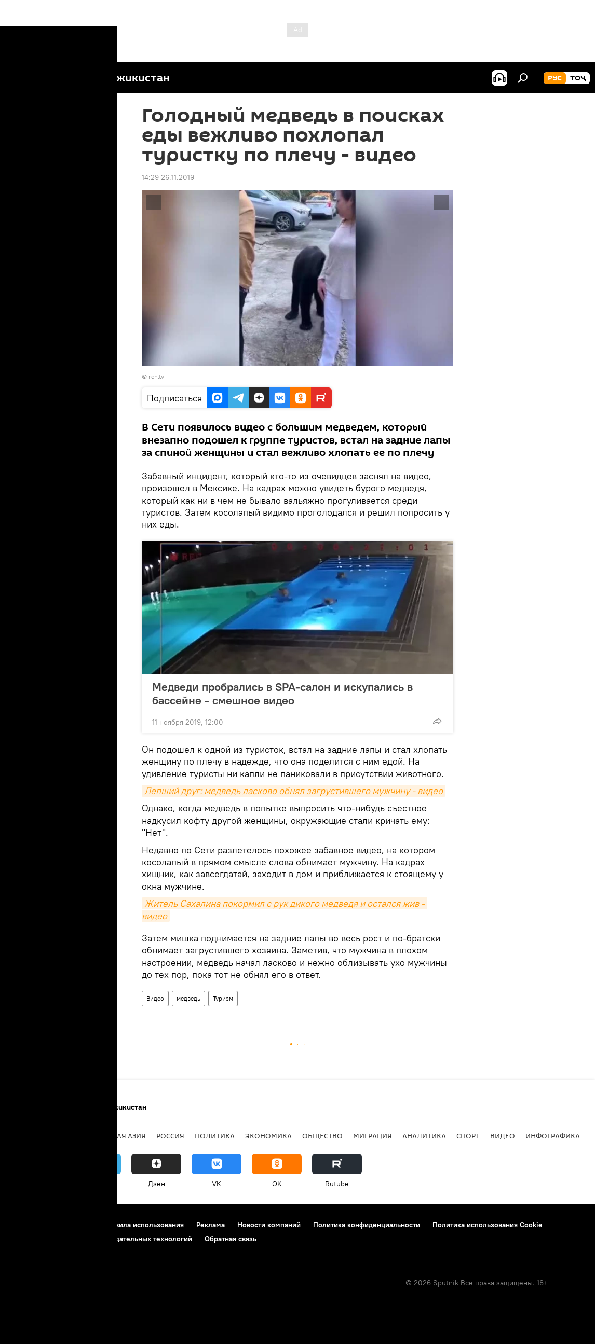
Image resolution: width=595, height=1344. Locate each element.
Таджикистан (37, 1135)
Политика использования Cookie (487, 1224)
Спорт (468, 1135)
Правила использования (143, 1224)
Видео (155, 998)
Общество (322, 1135)
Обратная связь (230, 1238)
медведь (188, 998)
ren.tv (156, 376)
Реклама (210, 1224)
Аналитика (424, 1135)
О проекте (28, 1224)
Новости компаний (269, 1224)
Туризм (223, 998)
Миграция (372, 1135)
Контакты (74, 1224)
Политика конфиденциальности (366, 1224)
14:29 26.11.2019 (168, 177)
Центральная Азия (110, 1135)
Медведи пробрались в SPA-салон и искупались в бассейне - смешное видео (282, 693)
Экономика (268, 1135)
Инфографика (552, 1135)
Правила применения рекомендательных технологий (101, 1238)
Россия (170, 1135)
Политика (215, 1135)
